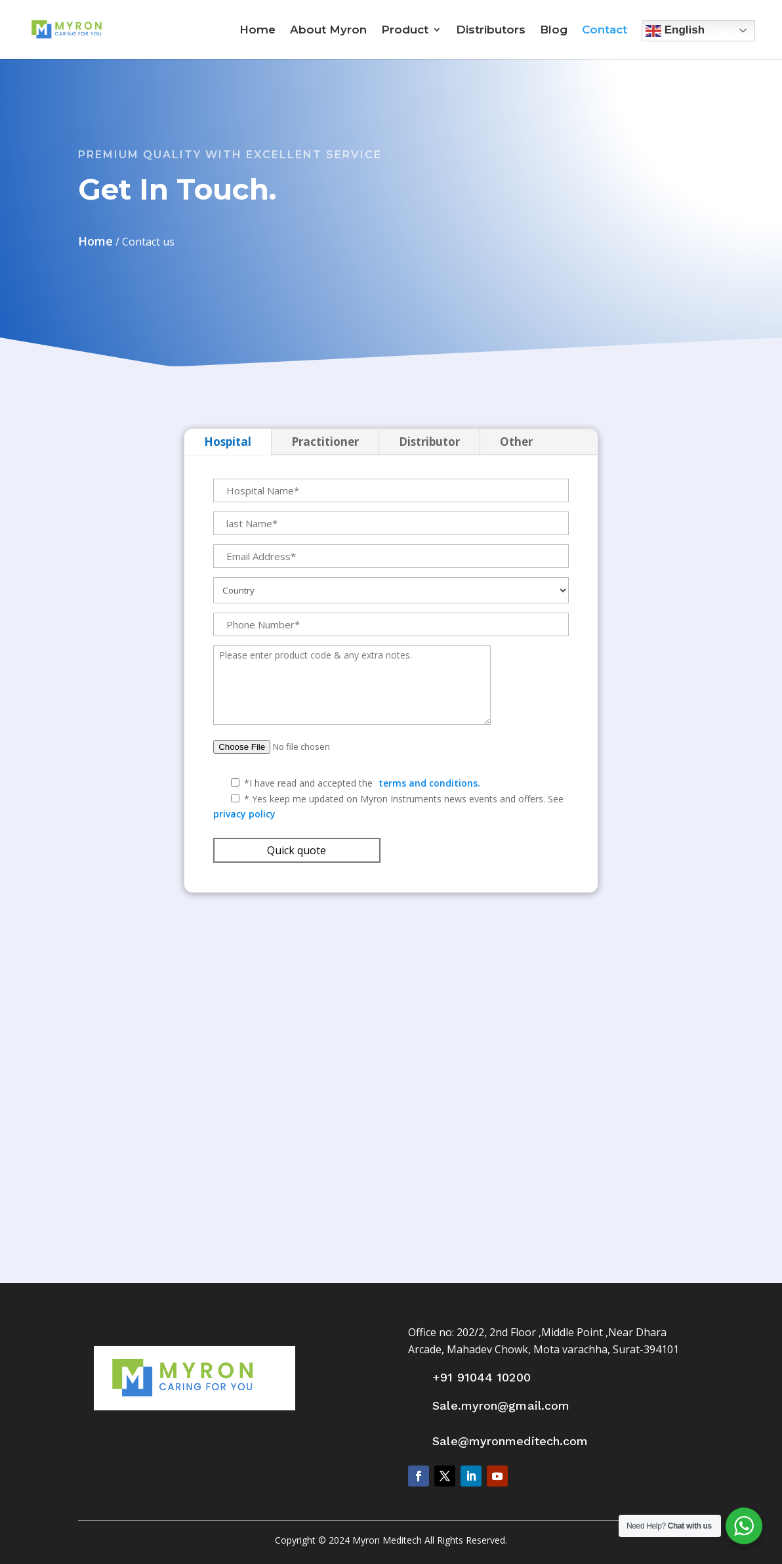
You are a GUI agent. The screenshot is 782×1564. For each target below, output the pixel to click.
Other (516, 441)
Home (257, 30)
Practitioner (325, 441)
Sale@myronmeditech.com (510, 1441)
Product (404, 30)
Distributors (490, 30)
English (675, 31)
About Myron (328, 30)
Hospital (227, 441)
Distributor (429, 441)
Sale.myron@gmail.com (500, 1405)
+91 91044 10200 (481, 1377)
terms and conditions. (429, 783)
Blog (553, 30)
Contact (604, 30)
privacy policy (244, 814)
